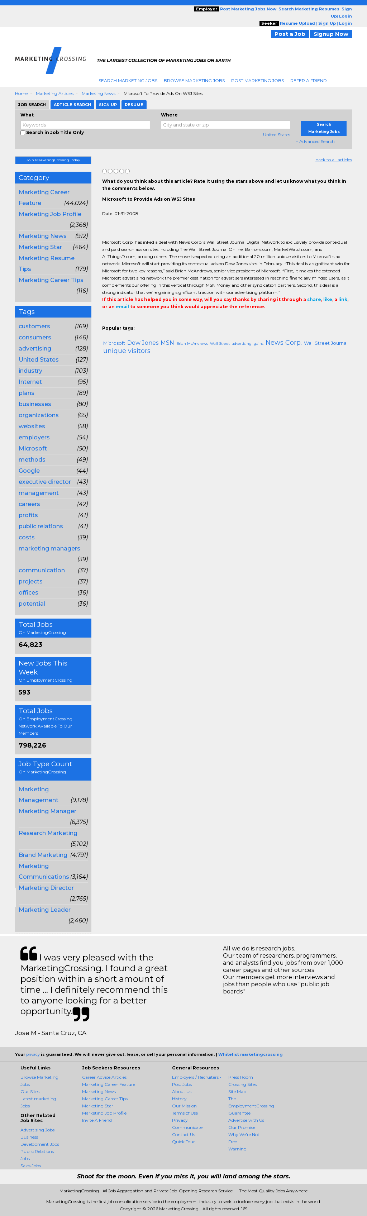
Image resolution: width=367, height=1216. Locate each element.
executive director (45, 481)
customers (34, 326)
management (39, 493)
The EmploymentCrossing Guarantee (251, 1106)
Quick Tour (183, 1141)
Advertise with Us (246, 1120)
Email (151, 321)
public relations (41, 526)
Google (29, 470)
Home (21, 93)
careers (29, 504)
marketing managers (49, 548)
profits (28, 515)
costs (27, 537)
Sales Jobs (30, 1165)
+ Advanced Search (315, 141)
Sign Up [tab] (108, 104)
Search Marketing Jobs (128, 80)
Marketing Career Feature (108, 1084)
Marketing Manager (47, 811)
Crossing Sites (242, 1084)
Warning (237, 1148)
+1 (117, 321)
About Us (181, 1091)
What (27, 115)
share (314, 299)
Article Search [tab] (72, 104)
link (342, 299)
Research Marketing (48, 833)
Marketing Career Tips (51, 280)
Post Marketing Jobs (257, 80)
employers (34, 437)
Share (106, 321)
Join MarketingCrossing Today (53, 160)
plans (26, 393)
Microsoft (33, 448)
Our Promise (241, 1127)
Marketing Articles (54, 93)
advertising (35, 348)
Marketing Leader (45, 909)
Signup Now (331, 33)
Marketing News (98, 93)
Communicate (187, 1127)
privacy (33, 1054)
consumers (35, 337)
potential (32, 603)
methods (32, 459)
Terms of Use (185, 1113)
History (179, 1098)
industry (30, 370)
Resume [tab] (134, 104)
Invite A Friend (97, 1120)
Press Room (240, 1077)
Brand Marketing (43, 855)
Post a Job (290, 33)
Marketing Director (46, 887)
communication (42, 570)
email (122, 306)
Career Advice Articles (104, 1077)
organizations (39, 415)
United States (276, 134)
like (327, 299)
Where (169, 115)
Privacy (180, 1120)
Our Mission (184, 1105)
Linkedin (138, 321)
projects (31, 581)
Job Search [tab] (32, 104)
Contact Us (183, 1134)
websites (32, 426)
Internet (30, 381)
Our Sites (29, 1091)
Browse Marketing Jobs (194, 80)
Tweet (128, 321)
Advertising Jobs (37, 1129)
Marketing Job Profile (50, 214)
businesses (35, 404)
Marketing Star (40, 247)
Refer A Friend (308, 80)
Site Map (237, 1091)
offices (28, 592)
